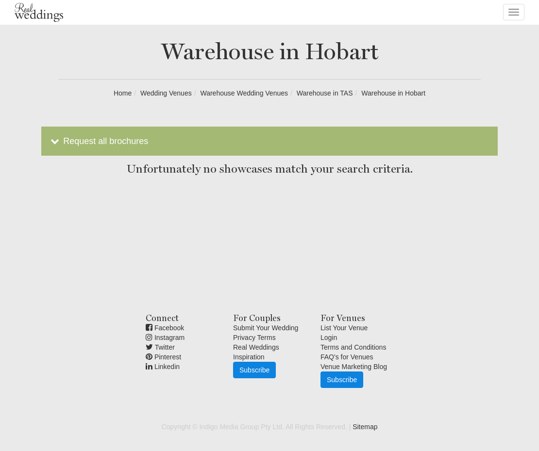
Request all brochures (98, 141)
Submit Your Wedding (265, 328)
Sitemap (365, 427)
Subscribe (254, 370)
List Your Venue (344, 328)
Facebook (165, 328)
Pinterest (163, 357)
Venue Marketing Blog (353, 366)
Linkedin (163, 366)
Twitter (160, 347)
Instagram (165, 337)
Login (328, 337)
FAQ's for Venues (346, 357)
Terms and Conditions (353, 347)
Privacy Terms (254, 337)
